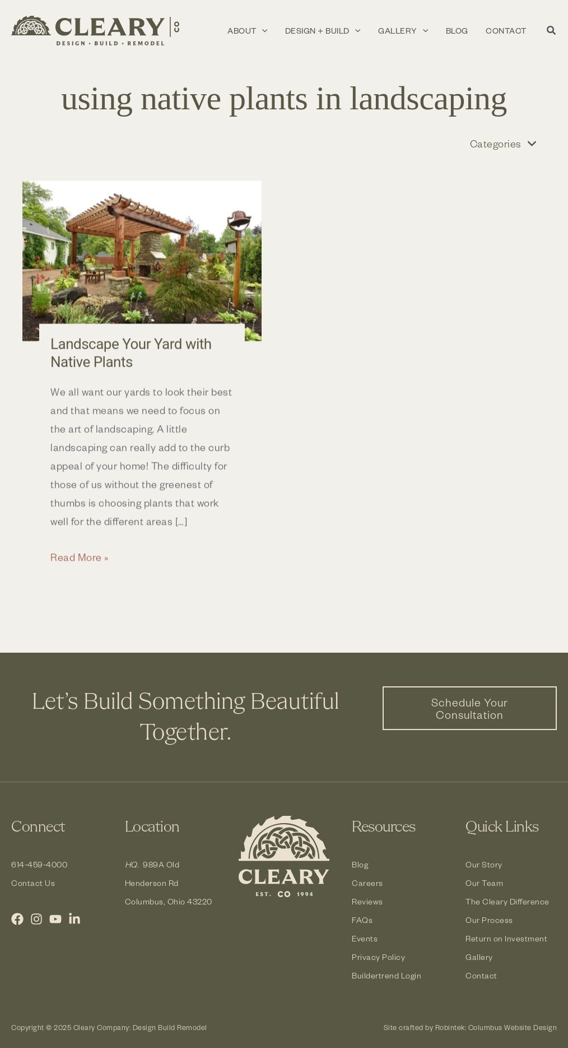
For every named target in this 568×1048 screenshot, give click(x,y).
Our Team (484, 883)
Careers (367, 883)
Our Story (483, 864)
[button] (552, 32)
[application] (291, 30)
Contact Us (33, 883)
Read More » (79, 562)
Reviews (367, 901)
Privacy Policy (378, 957)
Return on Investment (506, 938)
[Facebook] (17, 919)
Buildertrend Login (387, 975)
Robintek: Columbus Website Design (496, 1027)
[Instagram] (36, 919)
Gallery (479, 957)
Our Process (489, 920)
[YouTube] (55, 919)
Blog (360, 864)
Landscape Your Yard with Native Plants (131, 358)
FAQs (362, 920)
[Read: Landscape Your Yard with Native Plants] (142, 267)
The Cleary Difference (507, 901)
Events (365, 938)
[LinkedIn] (74, 919)
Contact (481, 975)
